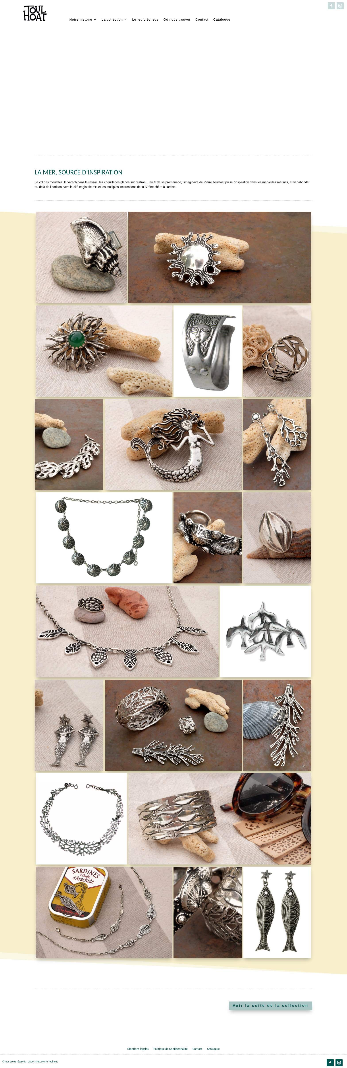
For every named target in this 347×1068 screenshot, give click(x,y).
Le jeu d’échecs (145, 19)
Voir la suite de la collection (271, 1005)
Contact (201, 19)
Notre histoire (80, 19)
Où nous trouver (177, 19)
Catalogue (221, 19)
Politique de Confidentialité (171, 1049)
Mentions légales (137, 1049)
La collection (112, 19)
